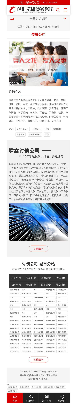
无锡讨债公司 (50, 290)
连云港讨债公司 (50, 301)
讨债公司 (37, 129)
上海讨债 (46, 277)
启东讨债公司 (38, 328)
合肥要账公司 (35, 134)
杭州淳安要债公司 (38, 344)
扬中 (35, 313)
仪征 (23, 297)
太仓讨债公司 (14, 336)
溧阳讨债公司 (50, 324)
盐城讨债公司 (26, 305)
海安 (59, 313)
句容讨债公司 (62, 336)
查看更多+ (39, 359)
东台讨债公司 (14, 320)
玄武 (23, 290)
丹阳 (23, 313)
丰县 (47, 297)
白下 (35, 290)
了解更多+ (39, 248)
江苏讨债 (31, 277)
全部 (47, 134)
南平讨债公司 (14, 347)
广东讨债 (16, 277)
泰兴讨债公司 (62, 324)
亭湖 (35, 305)
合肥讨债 (57, 129)
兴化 (35, 317)
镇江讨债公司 (14, 313)
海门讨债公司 (38, 324)
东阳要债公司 (38, 340)
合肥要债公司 (50, 340)
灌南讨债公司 (14, 340)
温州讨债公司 (36, 387)
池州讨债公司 (62, 343)
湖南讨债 (60, 284)
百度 (40, 379)
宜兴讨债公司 (14, 293)
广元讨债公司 (38, 351)
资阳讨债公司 (14, 351)
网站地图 (33, 379)
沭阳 (47, 309)
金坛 (47, 293)
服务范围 (37, 26)
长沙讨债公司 (24, 387)
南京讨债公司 (14, 290)
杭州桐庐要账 (50, 343)
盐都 (47, 305)
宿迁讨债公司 (38, 309)
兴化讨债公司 (62, 317)
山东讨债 (16, 284)
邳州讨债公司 (26, 324)
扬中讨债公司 (38, 332)
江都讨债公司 (50, 328)
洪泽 (23, 309)
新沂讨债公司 (50, 332)
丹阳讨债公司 (62, 328)
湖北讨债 (46, 284)
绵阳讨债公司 (62, 347)
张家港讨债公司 (38, 301)
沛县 (59, 297)
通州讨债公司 (62, 320)
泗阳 (59, 309)
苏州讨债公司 (14, 301)
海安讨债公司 (26, 340)
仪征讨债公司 (62, 332)
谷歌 (46, 379)
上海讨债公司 (12, 391)
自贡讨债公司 (62, 351)
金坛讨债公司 (50, 336)
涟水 (11, 309)
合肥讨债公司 (22, 129)
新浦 (11, 305)
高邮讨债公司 (38, 336)
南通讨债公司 (50, 313)
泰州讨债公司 (26, 317)
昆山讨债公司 (26, 328)
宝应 (11, 297)
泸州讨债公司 (50, 351)
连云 (59, 301)
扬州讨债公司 (62, 293)
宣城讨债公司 (26, 343)
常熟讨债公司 (26, 301)
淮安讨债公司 (62, 305)
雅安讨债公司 (38, 347)
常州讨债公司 (26, 293)
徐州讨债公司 (38, 297)
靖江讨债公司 (26, 332)
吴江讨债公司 (14, 332)
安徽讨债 (31, 284)
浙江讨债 (60, 277)
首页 (28, 26)
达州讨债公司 (26, 351)
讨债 (16, 100)
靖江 (47, 317)
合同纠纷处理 (52, 26)
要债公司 (20, 134)
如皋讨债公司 (14, 328)
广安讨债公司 (26, 347)
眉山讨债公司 (50, 347)
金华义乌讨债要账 (14, 344)
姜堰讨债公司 (26, 336)
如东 (11, 317)
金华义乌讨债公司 (62, 340)
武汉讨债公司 (48, 387)
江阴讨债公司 (62, 290)
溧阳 (35, 293)
